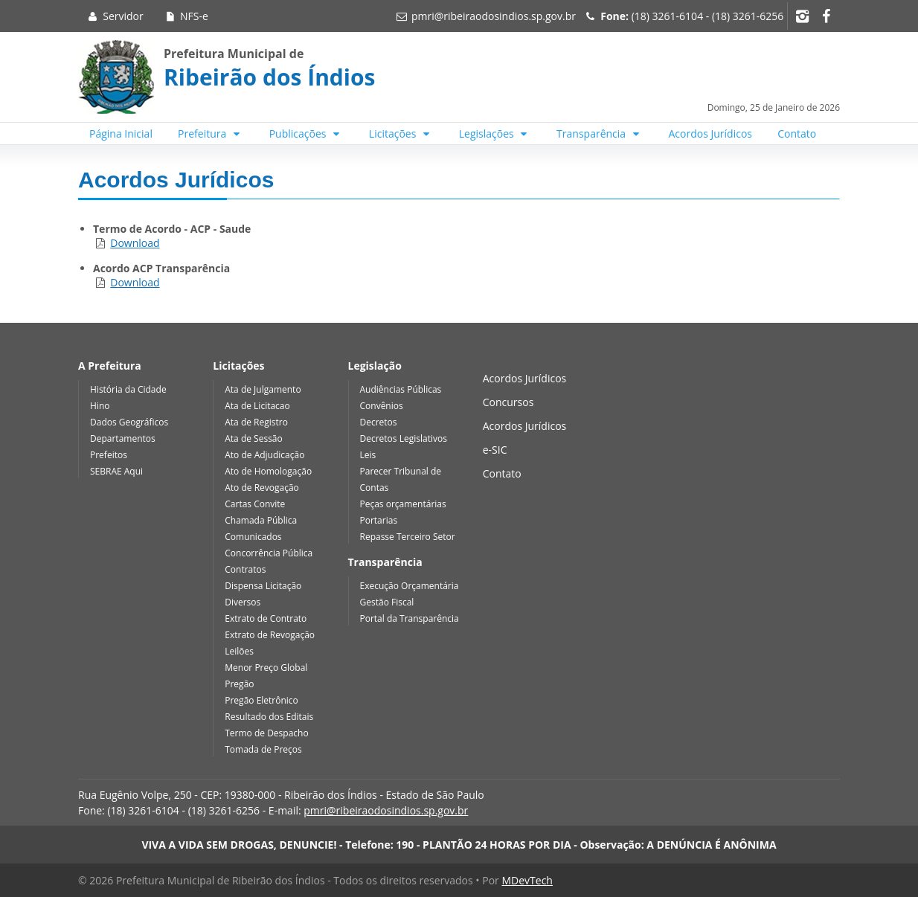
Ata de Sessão (254, 438)
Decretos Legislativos (403, 438)
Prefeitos (108, 454)
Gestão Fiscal (387, 602)
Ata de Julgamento (263, 389)
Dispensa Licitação (263, 585)
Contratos (245, 569)
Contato (796, 133)
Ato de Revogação (262, 487)
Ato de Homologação (268, 471)
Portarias (379, 520)
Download (134, 243)
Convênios (381, 405)
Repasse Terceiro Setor (407, 536)
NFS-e (185, 16)
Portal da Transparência (409, 618)
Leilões (239, 651)
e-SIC (495, 450)
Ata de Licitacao (257, 405)
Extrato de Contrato (265, 618)
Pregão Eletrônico (261, 700)
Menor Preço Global (266, 667)
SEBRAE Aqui (116, 471)
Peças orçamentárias (403, 504)
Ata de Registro (256, 422)
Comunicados (253, 536)
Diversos (242, 602)
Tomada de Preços (263, 749)
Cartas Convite (255, 504)
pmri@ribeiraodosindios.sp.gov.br (493, 16)
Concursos (508, 402)
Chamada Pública (261, 520)
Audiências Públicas (401, 389)
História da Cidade (128, 389)
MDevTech (526, 880)
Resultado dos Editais (269, 716)
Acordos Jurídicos (711, 133)
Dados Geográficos (129, 422)
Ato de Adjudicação (264, 454)
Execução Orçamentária (409, 585)
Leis (368, 454)
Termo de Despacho (266, 733)
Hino (99, 405)
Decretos (378, 422)
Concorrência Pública (268, 553)
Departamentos (122, 438)
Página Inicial (121, 133)
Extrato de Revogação (270, 634)
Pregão (239, 684)
